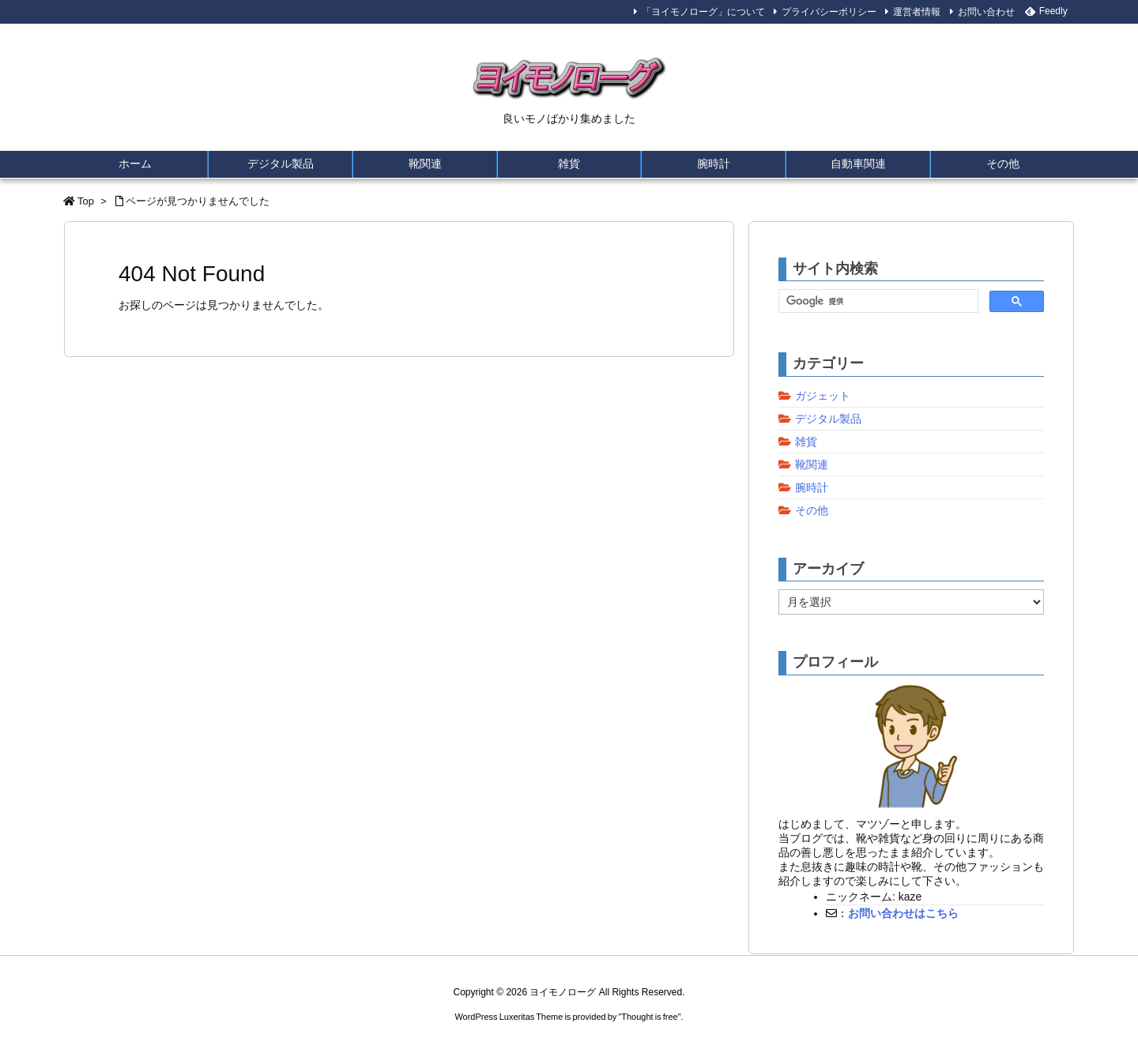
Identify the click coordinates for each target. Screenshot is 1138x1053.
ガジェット (822, 395)
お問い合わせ (986, 11)
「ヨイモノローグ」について (703, 11)
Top (85, 201)
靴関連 (811, 464)
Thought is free (649, 1016)
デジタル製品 (828, 418)
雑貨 (806, 441)
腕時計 (811, 487)
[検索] (876, 302)
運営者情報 (916, 11)
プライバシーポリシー (829, 11)
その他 (811, 510)
